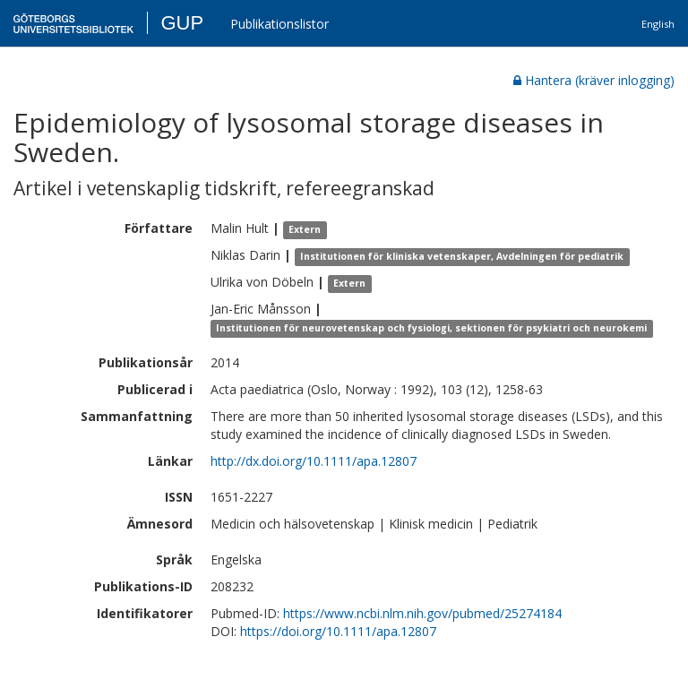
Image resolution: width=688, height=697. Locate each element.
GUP (181, 23)
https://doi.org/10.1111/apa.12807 (338, 631)
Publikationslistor (279, 23)
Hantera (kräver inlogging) (594, 80)
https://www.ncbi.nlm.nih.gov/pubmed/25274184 (422, 613)
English (658, 23)
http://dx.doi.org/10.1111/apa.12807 (314, 460)
